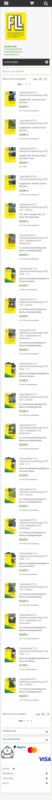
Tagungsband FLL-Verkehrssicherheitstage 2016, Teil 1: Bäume (33, 587)
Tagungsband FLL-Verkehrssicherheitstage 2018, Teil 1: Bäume (33, 397)
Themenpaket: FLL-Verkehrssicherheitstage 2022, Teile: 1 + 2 (33, 271)
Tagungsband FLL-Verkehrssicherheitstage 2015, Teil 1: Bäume (33, 682)
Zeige (35, 79)
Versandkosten (34, 110)
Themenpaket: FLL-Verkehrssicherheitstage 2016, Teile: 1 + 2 (33, 651)
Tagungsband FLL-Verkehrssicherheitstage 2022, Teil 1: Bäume (33, 207)
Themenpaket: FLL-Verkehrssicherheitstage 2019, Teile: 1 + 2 (33, 366)
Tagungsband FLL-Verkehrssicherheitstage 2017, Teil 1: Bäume (33, 492)
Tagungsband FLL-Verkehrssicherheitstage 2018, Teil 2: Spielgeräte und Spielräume (33, 429)
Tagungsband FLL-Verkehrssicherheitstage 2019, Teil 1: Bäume (33, 302)
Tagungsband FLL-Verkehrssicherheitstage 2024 (33, 122)
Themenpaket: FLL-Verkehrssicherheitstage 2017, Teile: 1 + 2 (33, 556)
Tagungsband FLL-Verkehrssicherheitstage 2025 (33, 94)
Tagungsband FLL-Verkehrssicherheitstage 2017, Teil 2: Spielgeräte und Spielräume (33, 524)
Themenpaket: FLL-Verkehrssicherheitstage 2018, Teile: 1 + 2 (33, 461)
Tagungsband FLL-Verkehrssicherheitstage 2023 (33, 150)
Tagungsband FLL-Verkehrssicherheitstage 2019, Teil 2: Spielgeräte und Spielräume (33, 334)
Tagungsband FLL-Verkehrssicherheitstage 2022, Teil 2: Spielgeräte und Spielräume (33, 239)
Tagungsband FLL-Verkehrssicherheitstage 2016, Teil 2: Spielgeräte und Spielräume (33, 619)
